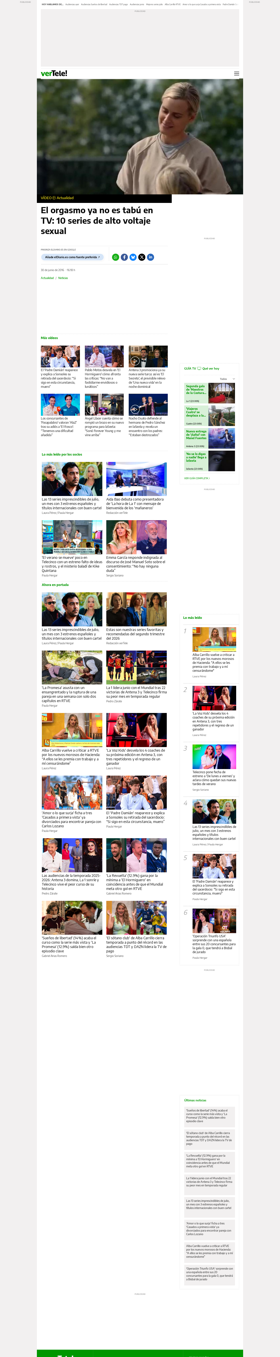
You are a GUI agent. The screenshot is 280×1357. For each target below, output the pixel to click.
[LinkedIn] (150, 257)
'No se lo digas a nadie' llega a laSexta (196, 457)
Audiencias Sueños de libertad (94, 4)
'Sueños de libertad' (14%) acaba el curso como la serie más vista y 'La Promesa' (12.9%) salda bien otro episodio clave (69, 944)
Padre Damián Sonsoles (233, 4)
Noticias (63, 278)
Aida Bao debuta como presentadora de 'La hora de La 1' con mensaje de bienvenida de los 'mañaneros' (135, 503)
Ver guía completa (197, 478)
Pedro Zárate (114, 701)
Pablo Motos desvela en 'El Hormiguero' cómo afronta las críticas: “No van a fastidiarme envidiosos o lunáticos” (103, 378)
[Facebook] (124, 257)
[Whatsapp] (115, 257)
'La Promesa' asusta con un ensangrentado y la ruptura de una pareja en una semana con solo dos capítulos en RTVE (69, 694)
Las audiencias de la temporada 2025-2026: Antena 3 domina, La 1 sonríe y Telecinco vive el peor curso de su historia (71, 882)
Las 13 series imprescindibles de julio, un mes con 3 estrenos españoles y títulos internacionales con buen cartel (72, 503)
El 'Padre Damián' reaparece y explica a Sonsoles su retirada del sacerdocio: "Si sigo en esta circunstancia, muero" (214, 887)
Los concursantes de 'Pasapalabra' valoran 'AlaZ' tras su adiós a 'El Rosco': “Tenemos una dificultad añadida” (59, 426)
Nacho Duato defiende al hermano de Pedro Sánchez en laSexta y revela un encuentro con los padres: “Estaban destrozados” (147, 426)
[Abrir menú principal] (236, 73)
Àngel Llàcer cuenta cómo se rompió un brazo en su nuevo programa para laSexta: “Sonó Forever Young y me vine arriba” (104, 426)
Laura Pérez (49, 512)
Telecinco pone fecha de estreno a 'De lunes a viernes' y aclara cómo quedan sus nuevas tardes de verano (214, 778)
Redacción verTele (117, 512)
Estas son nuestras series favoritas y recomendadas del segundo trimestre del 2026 (135, 633)
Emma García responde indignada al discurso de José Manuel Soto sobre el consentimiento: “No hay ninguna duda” (135, 564)
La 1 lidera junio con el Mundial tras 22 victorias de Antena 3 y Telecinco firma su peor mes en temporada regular (136, 692)
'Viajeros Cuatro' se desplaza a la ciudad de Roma (195, 412)
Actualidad (65, 197)
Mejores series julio (154, 4)
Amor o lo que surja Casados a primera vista (202, 4)
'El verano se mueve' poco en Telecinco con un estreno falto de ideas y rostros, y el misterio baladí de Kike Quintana (72, 564)
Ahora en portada (55, 585)
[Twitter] (141, 257)
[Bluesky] (133, 257)
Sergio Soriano (115, 575)
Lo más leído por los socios (62, 454)
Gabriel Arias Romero (118, 893)
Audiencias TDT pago (118, 4)
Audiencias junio (137, 4)
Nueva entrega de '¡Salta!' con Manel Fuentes (196, 435)
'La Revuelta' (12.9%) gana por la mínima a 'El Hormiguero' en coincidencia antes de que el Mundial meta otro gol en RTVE (134, 882)
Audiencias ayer (72, 4)
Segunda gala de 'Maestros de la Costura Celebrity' (195, 389)
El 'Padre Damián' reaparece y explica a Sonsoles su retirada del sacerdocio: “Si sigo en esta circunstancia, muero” (59, 378)
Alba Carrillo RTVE (173, 4)
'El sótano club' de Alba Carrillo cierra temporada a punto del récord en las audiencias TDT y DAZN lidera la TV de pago (136, 944)
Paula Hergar (66, 512)
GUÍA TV (201, 368)
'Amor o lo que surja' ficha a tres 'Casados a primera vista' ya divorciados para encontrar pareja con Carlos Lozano (71, 819)
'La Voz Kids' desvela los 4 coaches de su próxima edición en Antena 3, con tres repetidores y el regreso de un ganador (135, 756)
